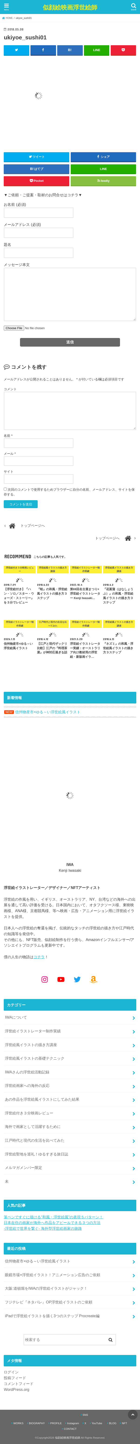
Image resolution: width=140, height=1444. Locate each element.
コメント (10, 389)
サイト (8, 471)
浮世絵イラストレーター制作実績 (33, 1031)
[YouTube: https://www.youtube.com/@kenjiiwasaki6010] (61, 979)
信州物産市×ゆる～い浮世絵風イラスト (37, 1261)
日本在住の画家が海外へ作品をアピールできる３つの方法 (52, 1222)
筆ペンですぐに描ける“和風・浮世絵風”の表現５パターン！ (53, 1217)
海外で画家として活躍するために (33, 1126)
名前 (8, 436)
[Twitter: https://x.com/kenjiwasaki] (77, 979)
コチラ (39, 957)
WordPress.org (16, 1389)
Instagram (73, 1423)
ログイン (11, 1372)
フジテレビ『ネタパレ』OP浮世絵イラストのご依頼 (48, 1302)
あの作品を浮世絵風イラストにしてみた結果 (42, 1099)
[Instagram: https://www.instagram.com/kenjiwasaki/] (44, 979)
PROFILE (56, 1423)
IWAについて (16, 1017)
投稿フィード (15, 1378)
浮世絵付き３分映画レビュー (29, 1113)
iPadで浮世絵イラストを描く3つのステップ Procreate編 (52, 1315)
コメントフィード (18, 1383)
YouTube (97, 1423)
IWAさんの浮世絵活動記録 (27, 1072)
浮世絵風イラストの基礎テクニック (34, 1058)
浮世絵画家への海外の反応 (27, 1085)
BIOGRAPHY (37, 1423)
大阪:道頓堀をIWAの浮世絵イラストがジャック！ (46, 1288)
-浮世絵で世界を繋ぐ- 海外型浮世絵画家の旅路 (43, 1228)
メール (10, 453)
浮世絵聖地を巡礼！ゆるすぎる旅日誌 (36, 1154)
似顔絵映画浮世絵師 (70, 7)
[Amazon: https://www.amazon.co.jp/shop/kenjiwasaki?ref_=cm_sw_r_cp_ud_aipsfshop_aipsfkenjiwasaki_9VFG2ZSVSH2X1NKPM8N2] (93, 979)
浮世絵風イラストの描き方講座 (31, 1044)
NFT (124, 1423)
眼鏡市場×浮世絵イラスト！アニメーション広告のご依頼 (52, 1274)
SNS (85, 1414)
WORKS (18, 1423)
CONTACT (70, 1428)
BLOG (113, 1423)
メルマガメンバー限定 (23, 1167)
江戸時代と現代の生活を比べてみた (34, 1140)
